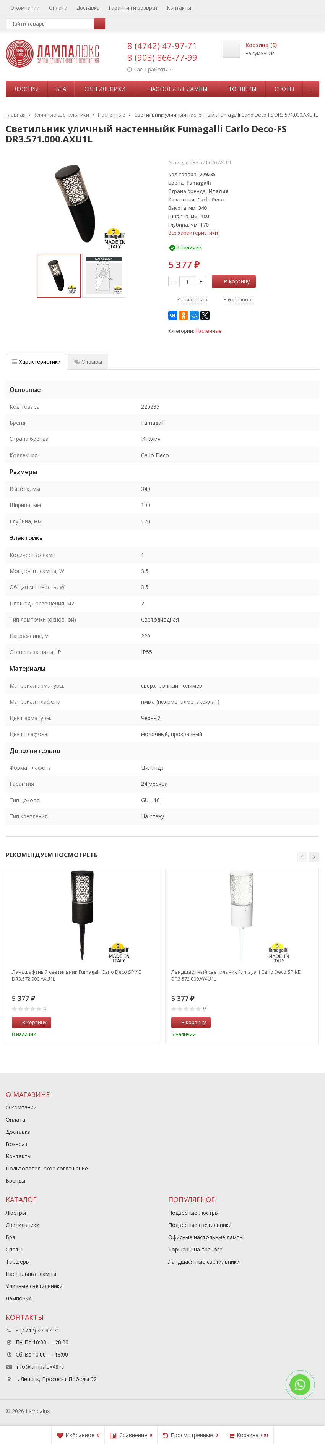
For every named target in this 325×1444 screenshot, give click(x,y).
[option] (58, 276)
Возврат (17, 1144)
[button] (302, 857)
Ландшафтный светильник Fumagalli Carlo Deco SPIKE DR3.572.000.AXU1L (76, 975)
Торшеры (242, 88)
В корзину (232, 281)
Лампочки (18, 1298)
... (311, 88)
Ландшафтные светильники (204, 1261)
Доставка (88, 7)
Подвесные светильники (200, 1225)
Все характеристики (193, 232)
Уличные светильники (34, 1286)
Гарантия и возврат (133, 7)
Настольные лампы (177, 88)
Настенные (208, 331)
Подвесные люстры (193, 1212)
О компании (25, 7)
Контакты (179, 7)
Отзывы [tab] (88, 361)
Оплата (58, 7)
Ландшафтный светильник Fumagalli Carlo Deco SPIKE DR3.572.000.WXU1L (236, 975)
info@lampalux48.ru (40, 1366)
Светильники (104, 88)
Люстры (27, 88)
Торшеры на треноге (195, 1249)
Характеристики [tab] (36, 361)
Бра (61, 88)
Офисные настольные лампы (206, 1237)
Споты (284, 88)
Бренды (15, 1180)
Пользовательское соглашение (47, 1168)
